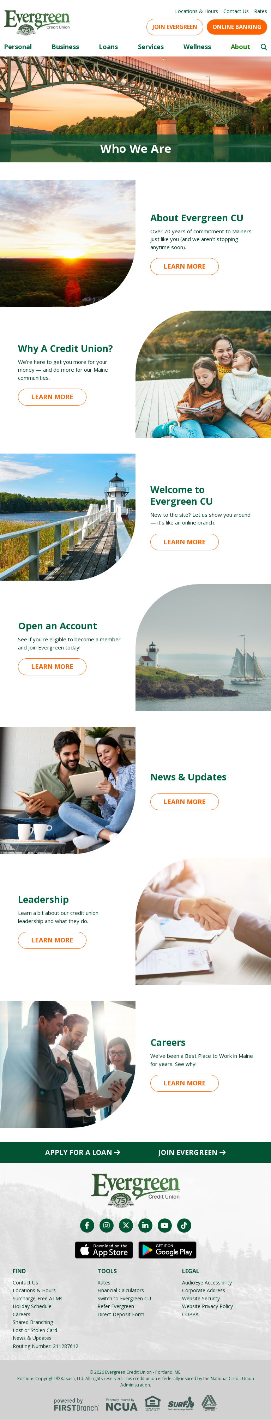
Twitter (126, 1226)
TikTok (184, 1226)
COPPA (190, 1314)
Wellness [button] (197, 46)
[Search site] (264, 47)
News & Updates (32, 1338)
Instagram (107, 1226)
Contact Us (236, 11)
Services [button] (151, 46)
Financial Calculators (120, 1290)
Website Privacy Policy (207, 1306)
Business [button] (65, 46)
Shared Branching (33, 1322)
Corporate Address (203, 1290)
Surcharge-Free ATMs (37, 1298)
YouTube (165, 1226)
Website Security (201, 1298)
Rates (260, 11)
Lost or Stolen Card (35, 1330)
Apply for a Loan (79, 1152)
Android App (167, 1250)
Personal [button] (18, 46)
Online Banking (236, 27)
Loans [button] (108, 46)
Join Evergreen (174, 27)
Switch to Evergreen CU (124, 1298)
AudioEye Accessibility (207, 1282)
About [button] (240, 46)
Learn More (184, 266)
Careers (21, 1314)
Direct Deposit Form (120, 1314)
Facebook (87, 1226)
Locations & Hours (196, 11)
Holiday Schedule (32, 1306)
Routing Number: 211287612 (45, 1346)
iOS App (104, 1250)
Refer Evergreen (115, 1306)
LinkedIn (145, 1226)
